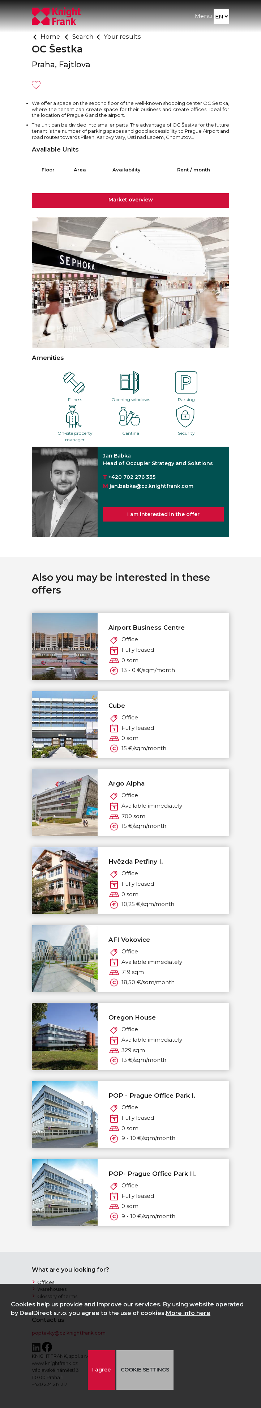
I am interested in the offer (163, 514)
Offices (45, 1282)
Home (50, 36)
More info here (188, 1313)
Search (83, 36)
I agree (101, 1369)
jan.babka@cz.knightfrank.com (151, 486)
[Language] (221, 16)
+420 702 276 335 (131, 477)
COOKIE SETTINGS (145, 1369)
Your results (122, 36)
